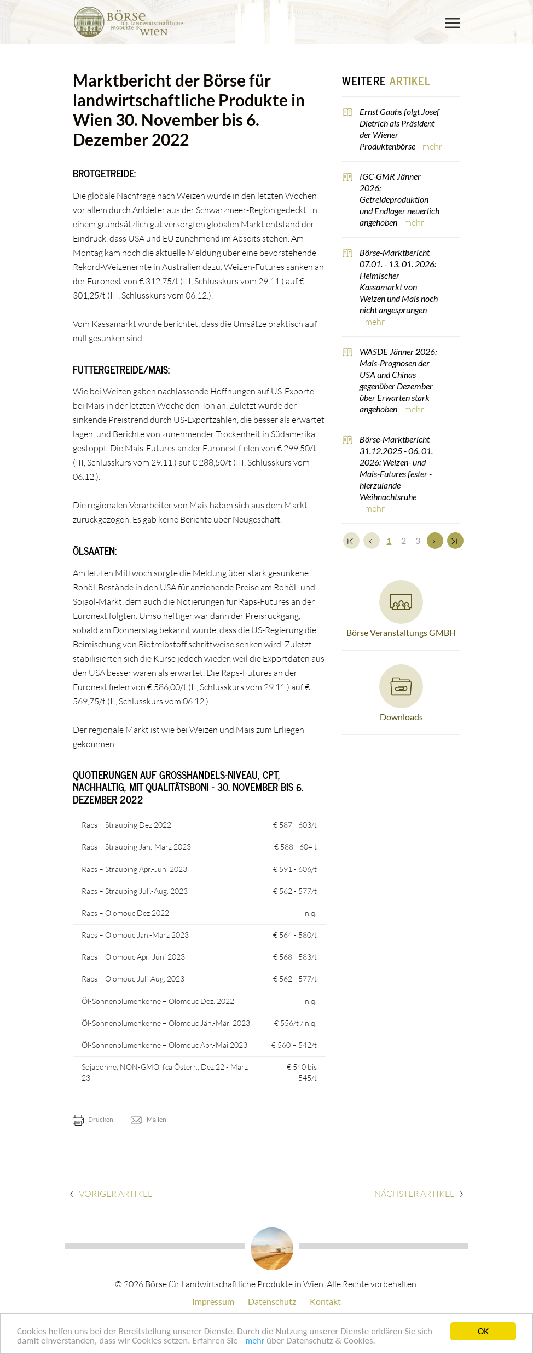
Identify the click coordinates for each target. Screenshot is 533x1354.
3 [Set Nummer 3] (417, 540)
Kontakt (325, 1301)
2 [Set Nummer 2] (403, 540)
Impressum (213, 1301)
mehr (254, 1341)
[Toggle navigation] (452, 23)
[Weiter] (435, 540)
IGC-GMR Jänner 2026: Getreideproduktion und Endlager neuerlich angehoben (399, 199)
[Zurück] (371, 540)
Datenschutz (272, 1301)
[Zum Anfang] (351, 540)
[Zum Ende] (455, 540)
